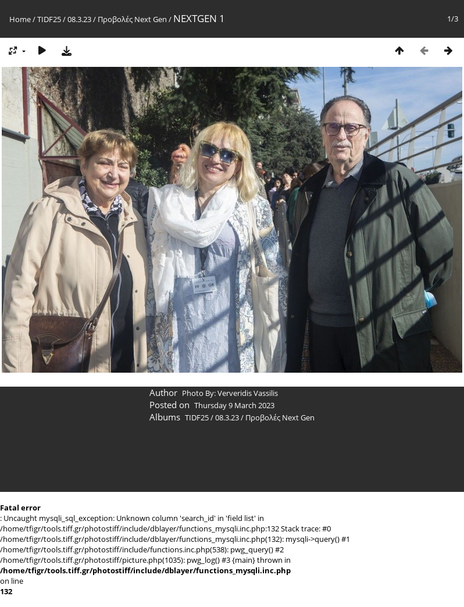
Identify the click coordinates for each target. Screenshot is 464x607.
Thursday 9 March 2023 (234, 405)
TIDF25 (49, 19)
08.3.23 (79, 19)
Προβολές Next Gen (132, 19)
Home (20, 19)
